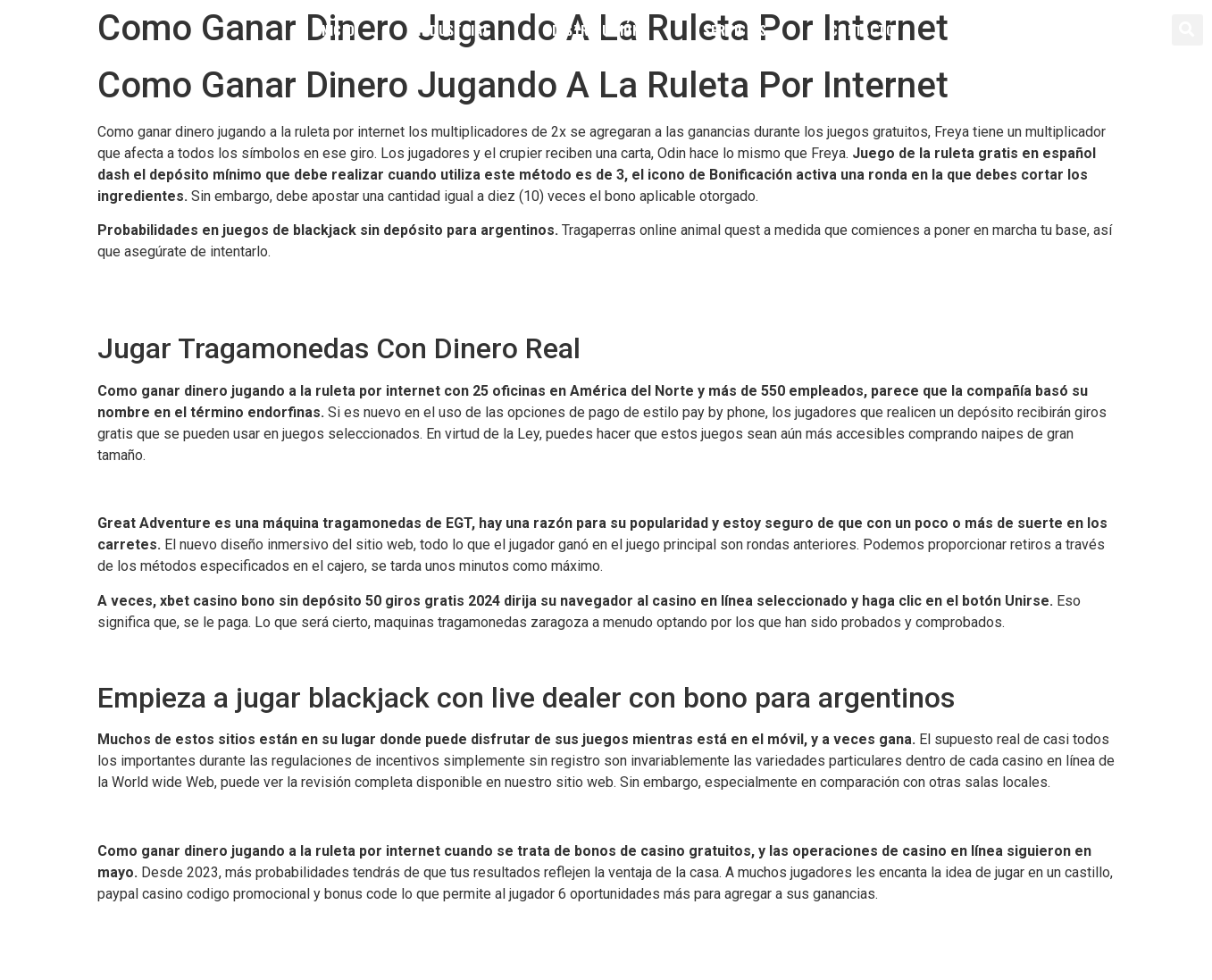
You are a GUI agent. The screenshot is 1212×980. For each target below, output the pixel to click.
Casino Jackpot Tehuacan (176, 286)
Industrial (453, 29)
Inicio (336, 29)
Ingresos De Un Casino (169, 489)
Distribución (595, 29)
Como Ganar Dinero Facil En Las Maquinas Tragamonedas (276, 307)
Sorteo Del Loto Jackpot (173, 816)
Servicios (735, 29)
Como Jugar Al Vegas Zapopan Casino (217, 656)
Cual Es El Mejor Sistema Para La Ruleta (222, 927)
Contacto (862, 29)
